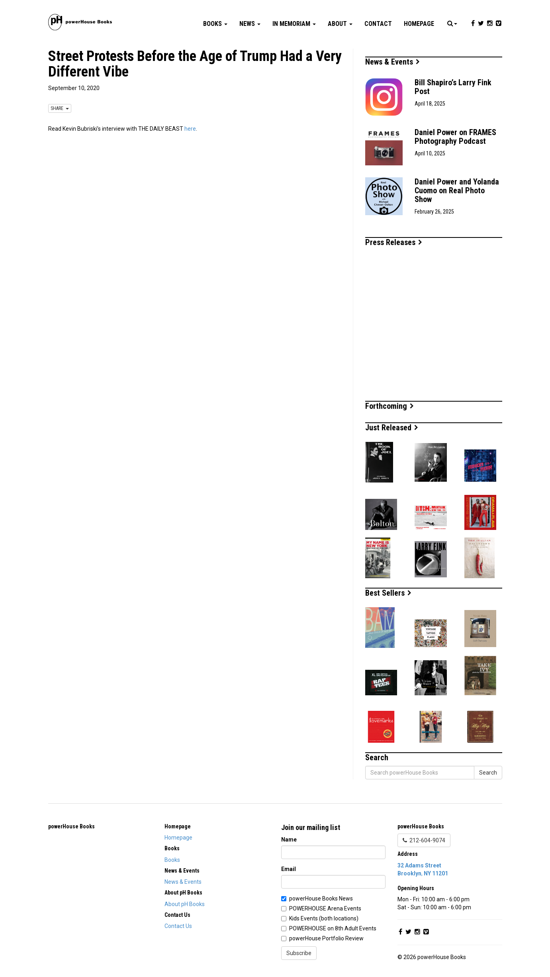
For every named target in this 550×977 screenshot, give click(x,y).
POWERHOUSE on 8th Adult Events (332, 928)
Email (288, 869)
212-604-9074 (424, 840)
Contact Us (178, 926)
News (249, 23)
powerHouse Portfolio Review (326, 938)
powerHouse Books (71, 826)
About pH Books (184, 904)
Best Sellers (388, 593)
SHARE (60, 108)
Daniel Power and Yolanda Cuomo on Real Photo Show (457, 190)
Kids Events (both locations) (323, 918)
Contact (378, 23)
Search (488, 772)
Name (289, 839)
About (340, 23)
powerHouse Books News (321, 898)
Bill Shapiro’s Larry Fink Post (453, 87)
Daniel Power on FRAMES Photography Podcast (455, 137)
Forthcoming (389, 406)
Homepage (419, 23)
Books (215, 23)
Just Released (391, 427)
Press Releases (393, 242)
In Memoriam (294, 23)
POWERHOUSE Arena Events (325, 908)
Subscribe (298, 953)
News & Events (392, 62)
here (190, 129)
